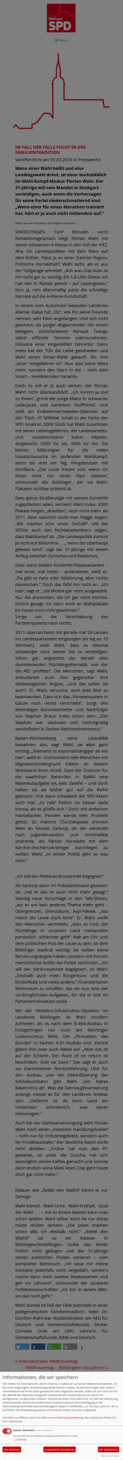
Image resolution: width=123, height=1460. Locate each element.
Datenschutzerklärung (70, 1417)
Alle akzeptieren (108, 1449)
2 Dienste (19, 1439)
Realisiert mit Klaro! (110, 1455)
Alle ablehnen (12, 1449)
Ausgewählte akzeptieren (59, 1449)
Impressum (15, 1421)
